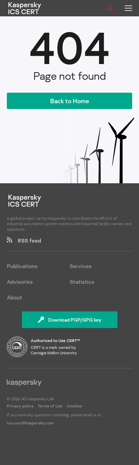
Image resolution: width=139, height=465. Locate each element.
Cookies (74, 405)
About (14, 297)
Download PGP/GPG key (69, 319)
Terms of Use (50, 405)
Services (81, 266)
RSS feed (24, 240)
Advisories (20, 281)
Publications (22, 266)
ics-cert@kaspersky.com (30, 422)
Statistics (82, 281)
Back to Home (69, 101)
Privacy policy (21, 405)
